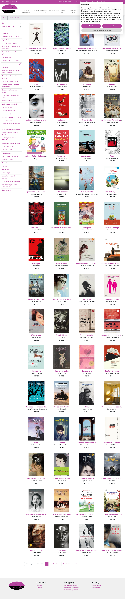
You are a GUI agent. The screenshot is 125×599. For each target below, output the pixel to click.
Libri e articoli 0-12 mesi (9, 43)
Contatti (39, 588)
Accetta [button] (112, 26)
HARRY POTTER (7, 150)
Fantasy (4, 166)
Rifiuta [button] (91, 26)
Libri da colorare (7, 120)
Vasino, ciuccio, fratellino (10, 104)
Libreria (4, 5)
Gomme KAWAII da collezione (11, 61)
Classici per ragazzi (8, 146)
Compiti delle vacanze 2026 (39, 11)
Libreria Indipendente (17, 585)
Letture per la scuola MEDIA (11, 143)
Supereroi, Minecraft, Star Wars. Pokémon (10, 72)
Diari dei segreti (7, 107)
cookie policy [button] (107, 12)
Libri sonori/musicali (8, 110)
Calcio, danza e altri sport (10, 81)
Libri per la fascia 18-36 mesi (11, 117)
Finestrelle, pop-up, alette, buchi (11, 96)
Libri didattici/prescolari (9, 114)
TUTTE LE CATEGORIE (26, 11)
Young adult (6, 169)
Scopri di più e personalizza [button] (102, 30)
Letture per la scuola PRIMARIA (9, 139)
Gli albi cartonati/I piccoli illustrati (10, 133)
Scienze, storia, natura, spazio (9, 91)
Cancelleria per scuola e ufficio (57, 11)
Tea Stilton (5, 163)
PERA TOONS (6, 153)
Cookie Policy (96, 588)
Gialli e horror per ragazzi (10, 156)
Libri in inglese (6, 173)
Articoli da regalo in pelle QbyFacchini (10, 186)
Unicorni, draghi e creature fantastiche (10, 86)
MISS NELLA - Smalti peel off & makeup (11, 48)
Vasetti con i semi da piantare (8, 177)
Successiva (66, 564)
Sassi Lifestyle (6, 190)
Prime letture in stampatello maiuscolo (11, 125)
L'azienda (39, 585)
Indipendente (6, 10)
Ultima (75, 564)
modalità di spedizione (71, 590)
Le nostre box (6, 57)
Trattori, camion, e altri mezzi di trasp (11, 77)
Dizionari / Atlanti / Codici (10, 37)
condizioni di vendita (70, 585)
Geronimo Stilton (7, 159)
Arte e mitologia (7, 101)
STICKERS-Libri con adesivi (11, 129)
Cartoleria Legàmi (73, 11)
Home (5, 18)
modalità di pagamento (71, 588)
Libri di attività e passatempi (11, 64)
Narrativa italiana (14, 18)
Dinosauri (5, 67)
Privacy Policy (96, 585)
